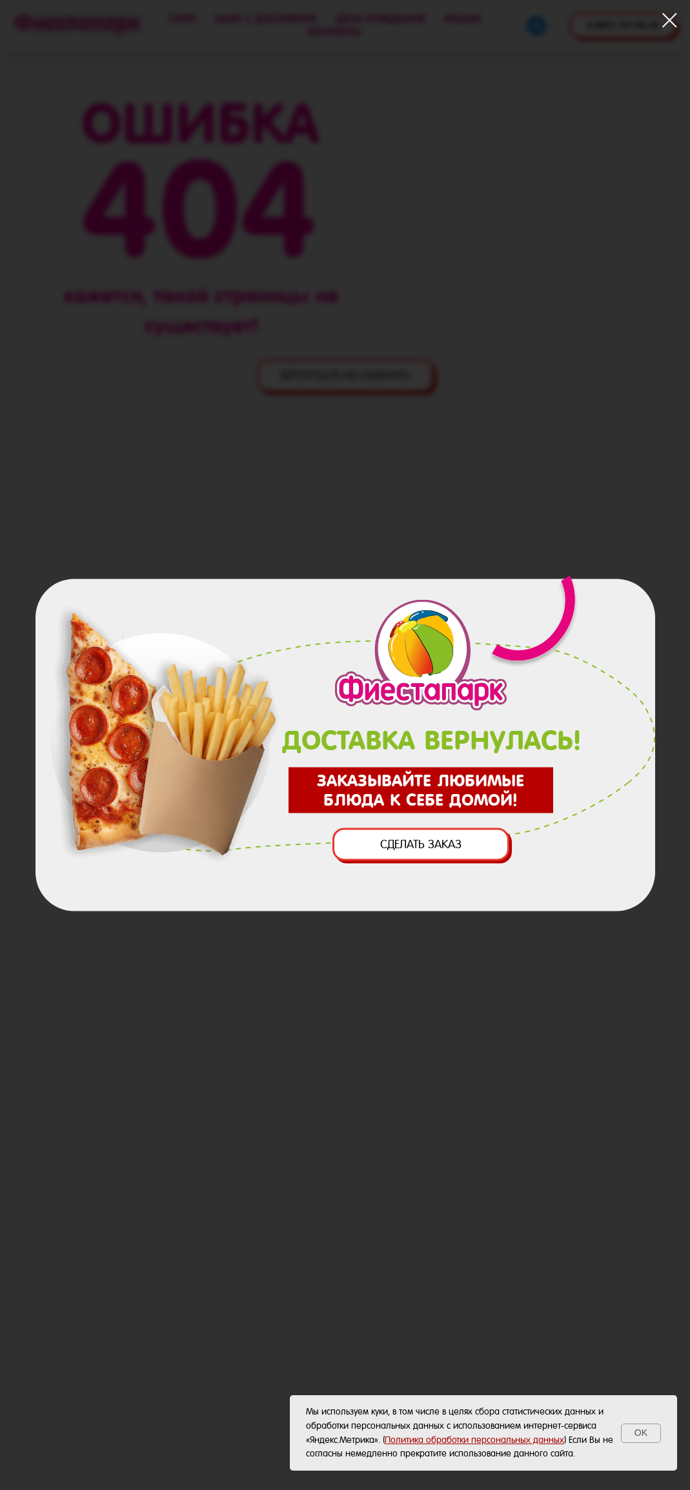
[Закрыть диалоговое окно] (670, 20)
